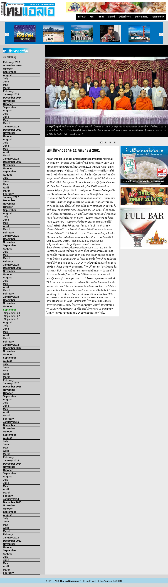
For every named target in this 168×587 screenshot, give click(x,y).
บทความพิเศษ (141, 17)
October (8, 68)
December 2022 (12, 161)
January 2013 (11, 537)
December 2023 (12, 129)
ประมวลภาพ (158, 17)
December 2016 (12, 386)
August (7, 75)
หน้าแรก (82, 17)
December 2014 (12, 463)
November (9, 100)
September (9, 71)
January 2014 (11, 499)
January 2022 (11, 197)
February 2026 (11, 62)
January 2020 (11, 264)
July (5, 78)
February (8, 91)
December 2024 (12, 97)
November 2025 (12, 65)
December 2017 (12, 348)
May (5, 84)
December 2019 (12, 267)
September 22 (12, 316)
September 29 (12, 313)
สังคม (101, 17)
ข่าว (92, 17)
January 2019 (11, 296)
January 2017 (11, 383)
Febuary (8, 261)
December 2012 (12, 540)
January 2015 (11, 460)
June (6, 81)
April (6, 152)
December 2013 (12, 502)
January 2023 (11, 158)
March (6, 88)
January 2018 (11, 344)
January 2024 (11, 126)
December (9, 200)
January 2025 (11, 94)
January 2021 (11, 235)
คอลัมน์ (111, 17)
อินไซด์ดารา (125, 17)
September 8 (11, 319)
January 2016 (11, 421)
